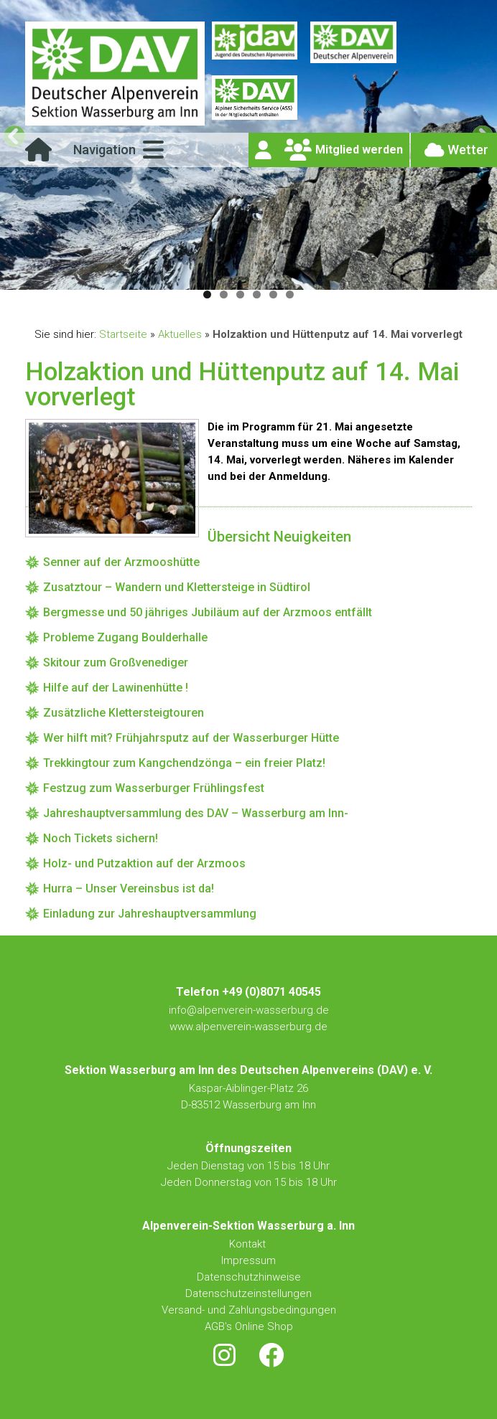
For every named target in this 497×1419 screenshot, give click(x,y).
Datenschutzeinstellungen (248, 1293)
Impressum (248, 1260)
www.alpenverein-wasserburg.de (248, 1026)
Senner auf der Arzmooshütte (121, 562)
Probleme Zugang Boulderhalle (125, 637)
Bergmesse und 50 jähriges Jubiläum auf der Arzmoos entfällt (207, 612)
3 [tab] (240, 294)
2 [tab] (224, 294)
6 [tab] (290, 294)
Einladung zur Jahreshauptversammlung (149, 913)
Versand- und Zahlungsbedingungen (249, 1310)
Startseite (123, 334)
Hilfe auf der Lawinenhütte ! (115, 687)
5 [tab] (273, 294)
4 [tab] (257, 294)
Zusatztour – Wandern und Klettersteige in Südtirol (176, 587)
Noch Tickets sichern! (100, 838)
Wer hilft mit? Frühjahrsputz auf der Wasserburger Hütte (191, 738)
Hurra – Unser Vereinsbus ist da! (128, 888)
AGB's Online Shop (249, 1326)
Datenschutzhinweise (249, 1276)
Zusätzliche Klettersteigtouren (123, 713)
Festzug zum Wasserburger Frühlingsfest (153, 788)
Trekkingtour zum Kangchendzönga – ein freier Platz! (184, 763)
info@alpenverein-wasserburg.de (249, 1010)
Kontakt (249, 1244)
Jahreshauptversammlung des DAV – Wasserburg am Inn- (195, 813)
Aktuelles (180, 334)
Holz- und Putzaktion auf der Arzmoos (144, 863)
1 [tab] (207, 294)
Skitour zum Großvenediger (115, 662)
